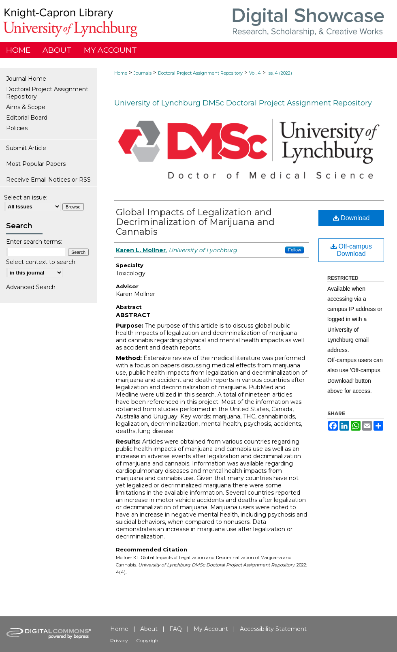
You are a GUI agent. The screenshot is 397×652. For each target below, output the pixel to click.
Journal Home (26, 78)
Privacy (119, 640)
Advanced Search (30, 287)
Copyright (148, 640)
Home (120, 73)
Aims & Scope (25, 107)
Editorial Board (26, 117)
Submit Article (26, 148)
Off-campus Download (351, 250)
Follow (294, 249)
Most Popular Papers (36, 163)
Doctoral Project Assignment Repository (200, 73)
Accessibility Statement (273, 629)
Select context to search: (41, 262)
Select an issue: (25, 197)
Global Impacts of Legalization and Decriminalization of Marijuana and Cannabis (195, 222)
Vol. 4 (255, 73)
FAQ (175, 629)
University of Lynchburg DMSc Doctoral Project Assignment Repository (243, 103)
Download (351, 217)
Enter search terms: (34, 241)
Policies (17, 128)
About (149, 629)
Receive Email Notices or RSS (48, 179)
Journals (143, 73)
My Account (211, 629)
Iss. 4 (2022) (279, 73)
